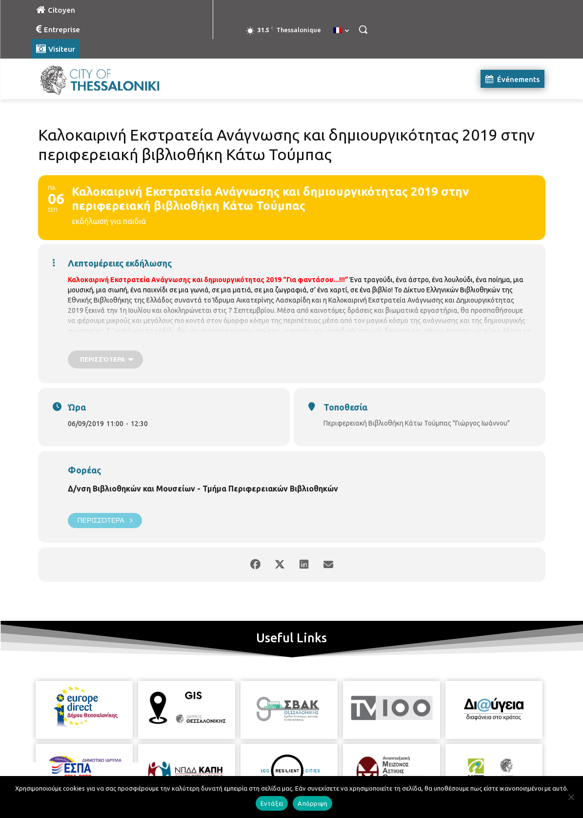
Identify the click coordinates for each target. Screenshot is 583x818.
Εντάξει (272, 803)
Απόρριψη (312, 803)
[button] (363, 29)
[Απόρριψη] (571, 797)
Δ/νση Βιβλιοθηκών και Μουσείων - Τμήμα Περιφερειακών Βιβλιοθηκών (203, 488)
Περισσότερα (105, 520)
